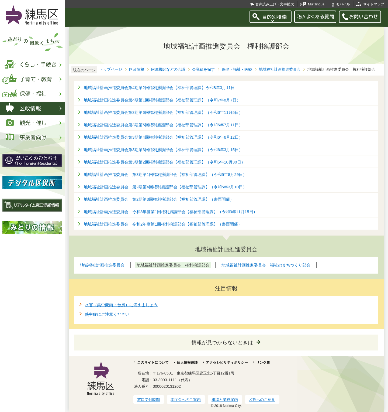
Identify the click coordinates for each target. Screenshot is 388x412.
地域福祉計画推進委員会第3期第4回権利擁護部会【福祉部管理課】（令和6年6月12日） (163, 137)
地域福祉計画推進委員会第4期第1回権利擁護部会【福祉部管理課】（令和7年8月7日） (162, 100)
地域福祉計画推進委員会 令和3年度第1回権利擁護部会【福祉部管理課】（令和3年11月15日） (170, 211)
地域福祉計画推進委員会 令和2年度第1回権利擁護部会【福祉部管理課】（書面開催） (163, 224)
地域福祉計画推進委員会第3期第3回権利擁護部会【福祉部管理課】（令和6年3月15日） (163, 149)
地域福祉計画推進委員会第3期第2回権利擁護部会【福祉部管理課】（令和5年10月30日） (164, 162)
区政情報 (136, 69)
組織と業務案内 (225, 399)
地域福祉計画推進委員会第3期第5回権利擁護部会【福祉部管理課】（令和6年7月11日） (163, 124)
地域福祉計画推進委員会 (279, 69)
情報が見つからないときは (222, 342)
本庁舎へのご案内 (186, 399)
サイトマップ (373, 4)
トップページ (110, 69)
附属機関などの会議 (168, 69)
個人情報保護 (187, 362)
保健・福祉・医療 (237, 69)
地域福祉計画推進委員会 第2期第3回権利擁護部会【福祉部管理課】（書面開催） (159, 199)
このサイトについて (153, 362)
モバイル (343, 4)
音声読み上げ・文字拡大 (274, 4)
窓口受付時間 (148, 399)
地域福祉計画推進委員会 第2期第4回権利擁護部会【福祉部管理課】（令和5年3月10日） (165, 187)
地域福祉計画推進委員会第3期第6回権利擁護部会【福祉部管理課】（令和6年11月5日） (163, 112)
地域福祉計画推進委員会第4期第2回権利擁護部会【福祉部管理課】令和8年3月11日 (159, 87)
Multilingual (316, 4)
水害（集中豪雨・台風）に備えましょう (121, 304)
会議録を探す (203, 69)
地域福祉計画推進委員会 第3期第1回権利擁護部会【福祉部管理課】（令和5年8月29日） (165, 174)
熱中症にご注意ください (107, 314)
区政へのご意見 (262, 399)
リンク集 (263, 362)
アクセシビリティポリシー (227, 362)
